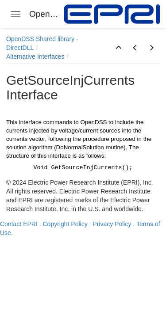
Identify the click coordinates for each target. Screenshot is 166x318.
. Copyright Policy (63, 223)
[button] (118, 48)
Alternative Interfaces (35, 56)
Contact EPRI (19, 223)
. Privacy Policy (110, 223)
